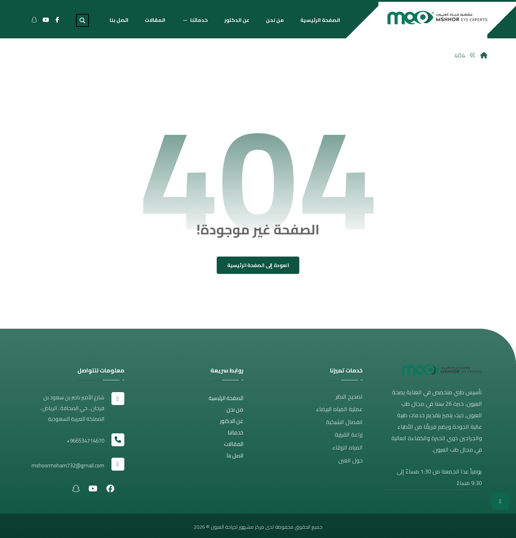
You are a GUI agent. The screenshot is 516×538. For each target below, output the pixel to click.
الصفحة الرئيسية (226, 401)
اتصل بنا (234, 458)
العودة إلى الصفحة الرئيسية (258, 268)
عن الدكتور (231, 424)
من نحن (234, 412)
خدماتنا (235, 435)
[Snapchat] (34, 19)
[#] (110, 485)
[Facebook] (57, 19)
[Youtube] (46, 19)
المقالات (233, 447)
